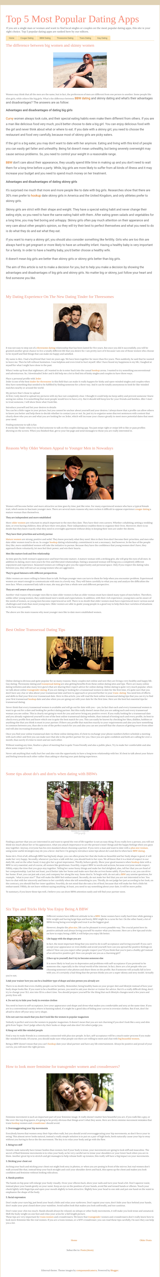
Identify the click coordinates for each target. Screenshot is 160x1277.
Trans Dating (85, 38)
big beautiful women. (129, 1038)
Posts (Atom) (87, 1250)
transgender (94, 1216)
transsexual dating (50, 683)
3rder (38, 378)
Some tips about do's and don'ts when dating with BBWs (51, 774)
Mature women (13, 539)
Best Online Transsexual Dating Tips (35, 629)
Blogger (114, 1270)
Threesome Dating (65, 38)
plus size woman (139, 847)
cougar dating (142, 509)
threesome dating (46, 347)
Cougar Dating (26, 38)
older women (18, 522)
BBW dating (82, 98)
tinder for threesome (40, 381)
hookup (36, 195)
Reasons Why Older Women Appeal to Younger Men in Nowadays (59, 448)
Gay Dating (102, 38)
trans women (47, 1216)
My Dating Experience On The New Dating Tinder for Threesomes (60, 296)
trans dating (119, 692)
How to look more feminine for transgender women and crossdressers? (63, 1066)
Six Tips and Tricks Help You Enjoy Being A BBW (47, 909)
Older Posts (146, 1240)
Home (11, 38)
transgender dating (37, 689)
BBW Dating (45, 38)
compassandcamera (86, 1270)
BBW (9, 162)
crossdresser (39, 1123)
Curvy (9, 118)
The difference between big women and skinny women (50, 45)
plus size (73, 927)
